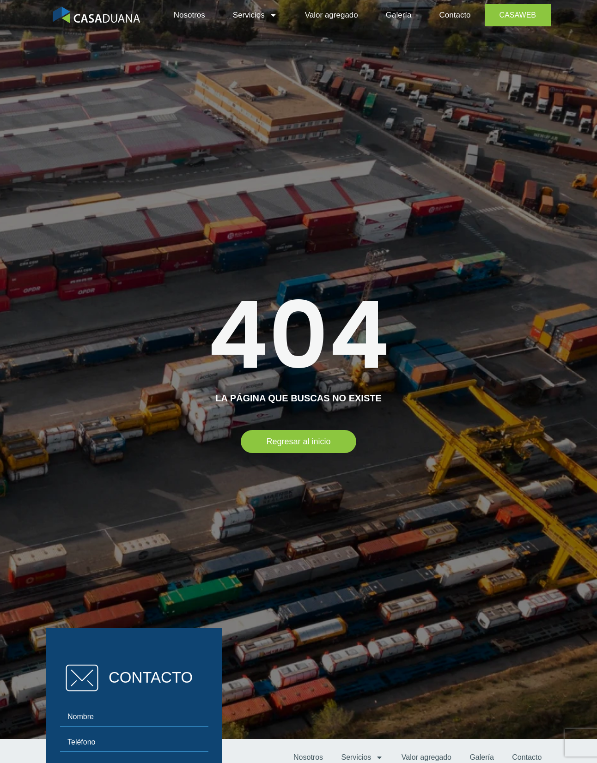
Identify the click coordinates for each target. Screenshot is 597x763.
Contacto (455, 15)
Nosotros (189, 15)
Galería (399, 15)
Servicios (255, 15)
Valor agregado (331, 15)
